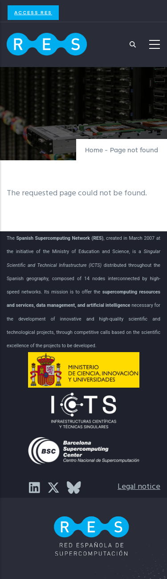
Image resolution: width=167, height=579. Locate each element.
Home (94, 150)
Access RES (33, 12)
